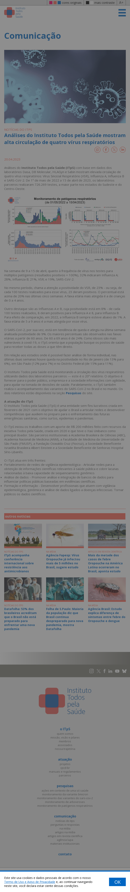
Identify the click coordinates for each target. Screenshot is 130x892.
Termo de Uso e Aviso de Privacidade (29, 882)
